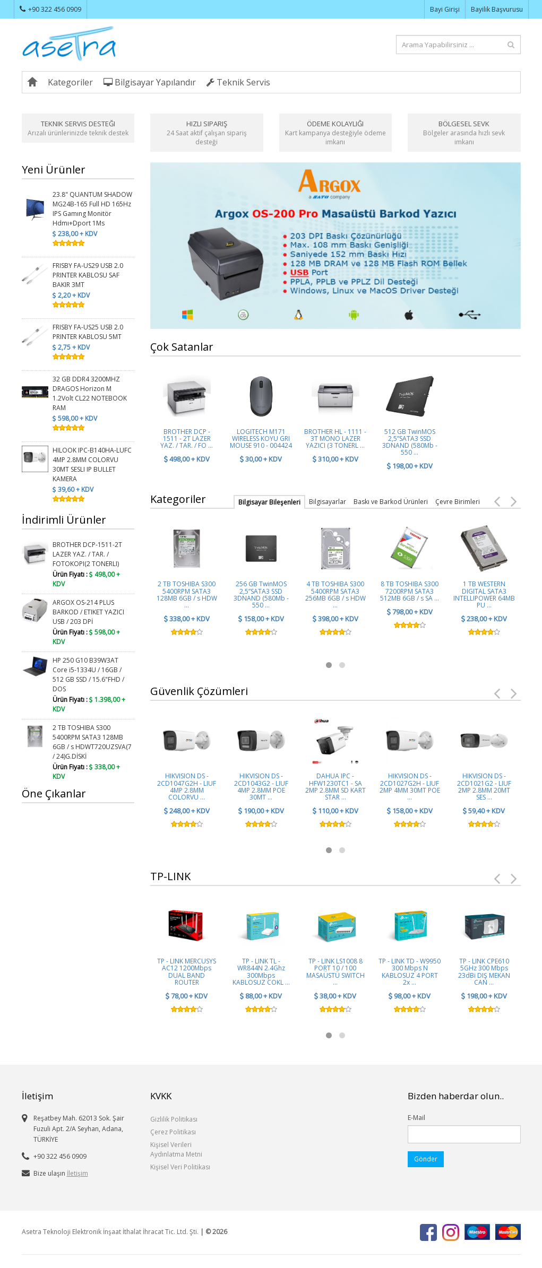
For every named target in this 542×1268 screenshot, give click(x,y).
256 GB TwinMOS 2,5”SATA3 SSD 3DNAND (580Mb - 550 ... (261, 594)
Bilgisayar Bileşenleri (269, 502)
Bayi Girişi (445, 9)
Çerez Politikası (173, 1131)
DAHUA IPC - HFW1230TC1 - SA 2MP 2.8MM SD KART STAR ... (335, 786)
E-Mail (416, 1117)
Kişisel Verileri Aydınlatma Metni (176, 1149)
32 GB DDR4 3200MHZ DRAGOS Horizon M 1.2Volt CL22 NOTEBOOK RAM (90, 393)
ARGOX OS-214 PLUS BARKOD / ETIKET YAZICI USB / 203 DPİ (88, 612)
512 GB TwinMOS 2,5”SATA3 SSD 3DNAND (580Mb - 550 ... (409, 442)
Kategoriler (70, 82)
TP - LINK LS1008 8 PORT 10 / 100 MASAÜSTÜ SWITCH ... (335, 972)
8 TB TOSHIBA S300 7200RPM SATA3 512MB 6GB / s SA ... (409, 590)
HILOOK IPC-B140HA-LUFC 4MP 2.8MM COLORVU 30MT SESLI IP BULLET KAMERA (92, 464)
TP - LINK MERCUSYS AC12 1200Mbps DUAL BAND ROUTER (186, 972)
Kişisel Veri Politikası (180, 1166)
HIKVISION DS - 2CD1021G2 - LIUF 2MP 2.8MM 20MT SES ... (484, 786)
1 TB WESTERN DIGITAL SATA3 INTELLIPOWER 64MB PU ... (484, 594)
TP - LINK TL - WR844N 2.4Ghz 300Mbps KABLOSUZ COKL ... (261, 972)
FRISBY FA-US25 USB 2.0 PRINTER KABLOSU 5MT (88, 332)
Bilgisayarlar (327, 501)
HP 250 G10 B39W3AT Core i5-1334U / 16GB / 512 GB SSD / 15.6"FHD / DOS (88, 674)
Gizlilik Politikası (173, 1119)
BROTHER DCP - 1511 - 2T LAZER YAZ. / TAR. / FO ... (186, 438)
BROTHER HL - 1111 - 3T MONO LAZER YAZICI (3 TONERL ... (335, 438)
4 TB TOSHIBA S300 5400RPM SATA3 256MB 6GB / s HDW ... (335, 594)
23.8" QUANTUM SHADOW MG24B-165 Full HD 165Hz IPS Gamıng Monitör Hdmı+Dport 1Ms (92, 209)
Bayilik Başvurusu (497, 9)
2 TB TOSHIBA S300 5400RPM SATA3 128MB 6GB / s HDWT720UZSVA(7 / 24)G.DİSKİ (92, 742)
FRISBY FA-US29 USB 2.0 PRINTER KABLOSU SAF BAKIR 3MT (88, 275)
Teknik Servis (238, 82)
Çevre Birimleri (457, 501)
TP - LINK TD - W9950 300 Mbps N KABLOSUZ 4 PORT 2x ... (409, 972)
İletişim (77, 1173)
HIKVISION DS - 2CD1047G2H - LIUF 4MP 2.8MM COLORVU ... (186, 786)
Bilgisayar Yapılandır (150, 82)
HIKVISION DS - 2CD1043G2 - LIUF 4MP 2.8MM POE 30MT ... (261, 786)
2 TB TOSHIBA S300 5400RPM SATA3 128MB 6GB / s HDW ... (187, 594)
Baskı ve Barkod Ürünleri (391, 501)
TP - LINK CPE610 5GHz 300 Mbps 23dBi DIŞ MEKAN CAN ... (484, 972)
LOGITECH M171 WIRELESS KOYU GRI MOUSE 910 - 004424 (261, 438)
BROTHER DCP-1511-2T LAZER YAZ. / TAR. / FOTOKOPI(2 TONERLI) (87, 554)
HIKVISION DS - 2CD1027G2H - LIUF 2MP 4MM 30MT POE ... (410, 786)
